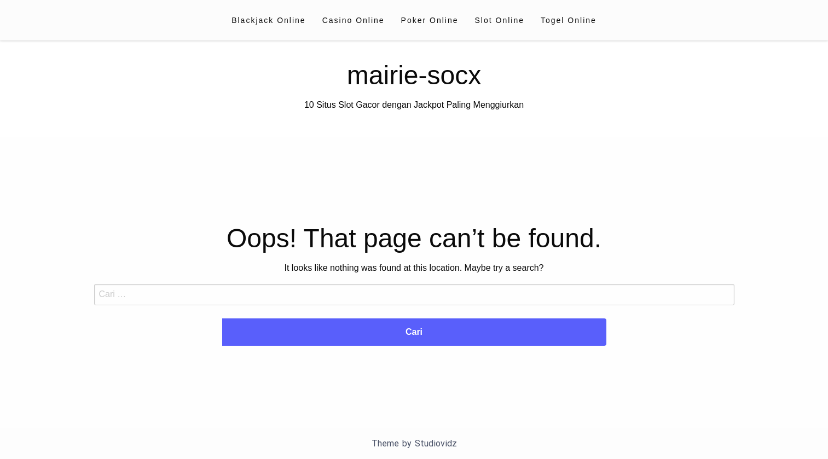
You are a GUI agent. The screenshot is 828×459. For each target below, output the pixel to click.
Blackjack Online (268, 20)
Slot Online (499, 20)
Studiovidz (436, 443)
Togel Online (569, 20)
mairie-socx (414, 75)
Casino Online (353, 20)
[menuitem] (268, 20)
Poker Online (430, 20)
